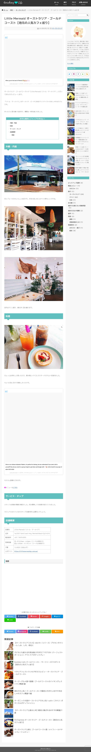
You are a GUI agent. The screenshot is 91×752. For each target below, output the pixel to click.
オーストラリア (57, 28)
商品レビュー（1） (74, 186)
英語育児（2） (73, 225)
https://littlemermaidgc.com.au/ (26, 551)
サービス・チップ (15, 129)
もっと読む (70, 63)
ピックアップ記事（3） (75, 183)
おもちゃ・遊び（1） (76, 228)
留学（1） (71, 213)
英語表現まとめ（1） (76, 222)
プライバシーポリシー (45, 748)
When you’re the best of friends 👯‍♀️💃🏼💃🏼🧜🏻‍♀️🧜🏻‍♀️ (17, 80)
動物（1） (73, 219)
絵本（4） (73, 231)
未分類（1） (72, 203)
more (33, 646)
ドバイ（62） (74, 197)
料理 (11, 126)
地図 (13, 135)
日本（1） (73, 200)
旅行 (65, 2)
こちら (15, 487)
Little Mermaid (13, 83)
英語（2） (71, 216)
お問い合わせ (83, 2)
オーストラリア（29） (77, 194)
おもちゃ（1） (74, 189)
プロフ (74, 2)
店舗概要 (12, 132)
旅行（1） (71, 191)
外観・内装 (13, 123)
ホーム (56, 2)
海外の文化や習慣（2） (75, 211)
